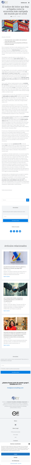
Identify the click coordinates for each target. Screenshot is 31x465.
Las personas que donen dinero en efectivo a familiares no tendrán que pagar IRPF (15, 268)
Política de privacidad (13, 463)
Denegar (15, 457)
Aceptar (15, 454)
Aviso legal (19, 463)
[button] (29, 443)
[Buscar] (27, 201)
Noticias (18, 17)
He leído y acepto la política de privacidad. (10, 369)
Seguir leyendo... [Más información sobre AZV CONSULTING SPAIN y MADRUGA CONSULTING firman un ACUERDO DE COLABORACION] (7, 311)
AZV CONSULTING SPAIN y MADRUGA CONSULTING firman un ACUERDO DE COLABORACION (13, 300)
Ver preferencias (15, 460)
